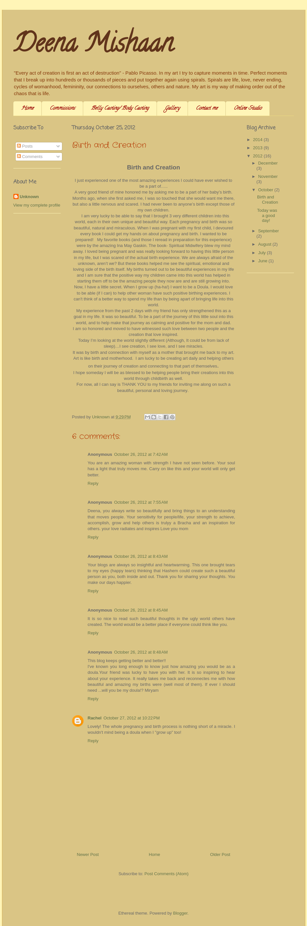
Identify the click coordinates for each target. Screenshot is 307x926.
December (268, 163)
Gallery (172, 108)
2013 (258, 147)
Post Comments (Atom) (167, 873)
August (265, 244)
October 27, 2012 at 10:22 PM (131, 718)
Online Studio (248, 108)
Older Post (220, 854)
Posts (25, 146)
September (268, 230)
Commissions (62, 108)
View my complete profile (36, 205)
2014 (258, 139)
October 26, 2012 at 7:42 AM (141, 454)
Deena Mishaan (93, 46)
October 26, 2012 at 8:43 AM (141, 556)
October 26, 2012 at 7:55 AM (141, 502)
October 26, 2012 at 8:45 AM (141, 610)
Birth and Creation (267, 200)
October (266, 189)
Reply (93, 483)
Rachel (95, 718)
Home (27, 108)
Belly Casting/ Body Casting (120, 108)
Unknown (29, 196)
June (263, 260)
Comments (29, 156)
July (262, 252)
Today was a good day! (267, 215)
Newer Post (88, 854)
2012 (258, 155)
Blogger (180, 913)
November (268, 176)
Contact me (207, 108)
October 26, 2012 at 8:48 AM (141, 652)
